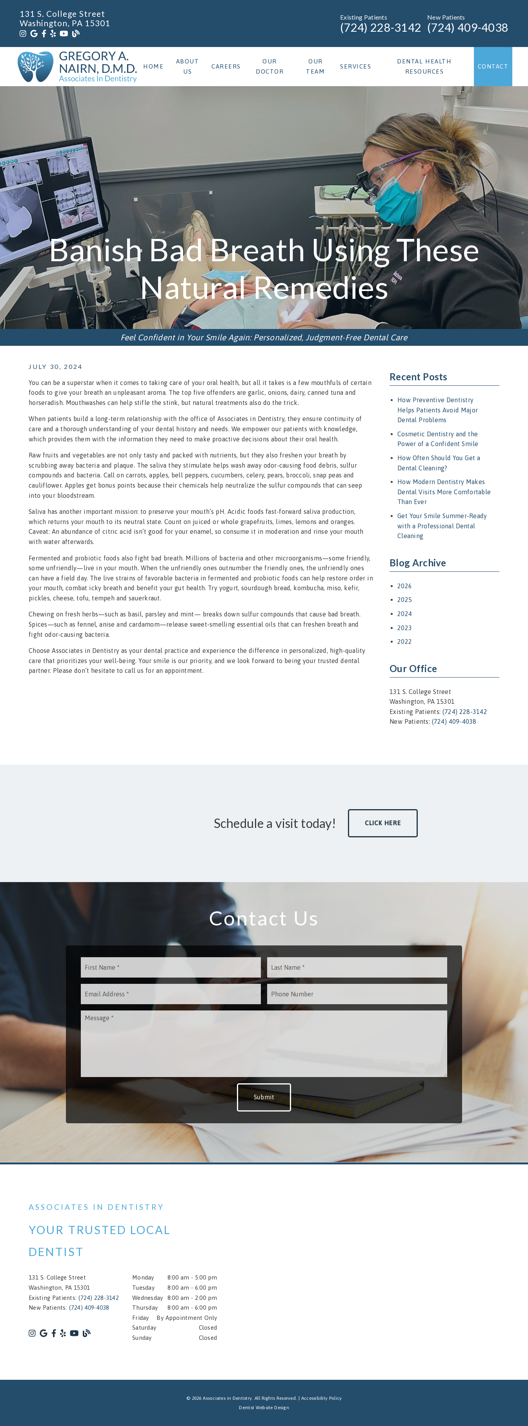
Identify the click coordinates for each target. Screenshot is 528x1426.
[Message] (264, 1043)
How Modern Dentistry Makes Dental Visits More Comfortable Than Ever (444, 491)
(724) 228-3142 (380, 27)
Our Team (315, 66)
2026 (404, 585)
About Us (187, 66)
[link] (23, 33)
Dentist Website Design (264, 1407)
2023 (404, 627)
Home (153, 66)
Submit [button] (264, 1097)
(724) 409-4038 (467, 27)
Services (355, 66)
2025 (404, 599)
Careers (226, 66)
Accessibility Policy (321, 1398)
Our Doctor (270, 66)
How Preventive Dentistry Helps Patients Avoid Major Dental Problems (437, 409)
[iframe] (405, 1272)
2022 (404, 641)
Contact (493, 66)
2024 (404, 613)
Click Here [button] (383, 822)
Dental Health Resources (424, 66)
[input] (171, 967)
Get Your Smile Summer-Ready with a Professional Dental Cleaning (442, 525)
